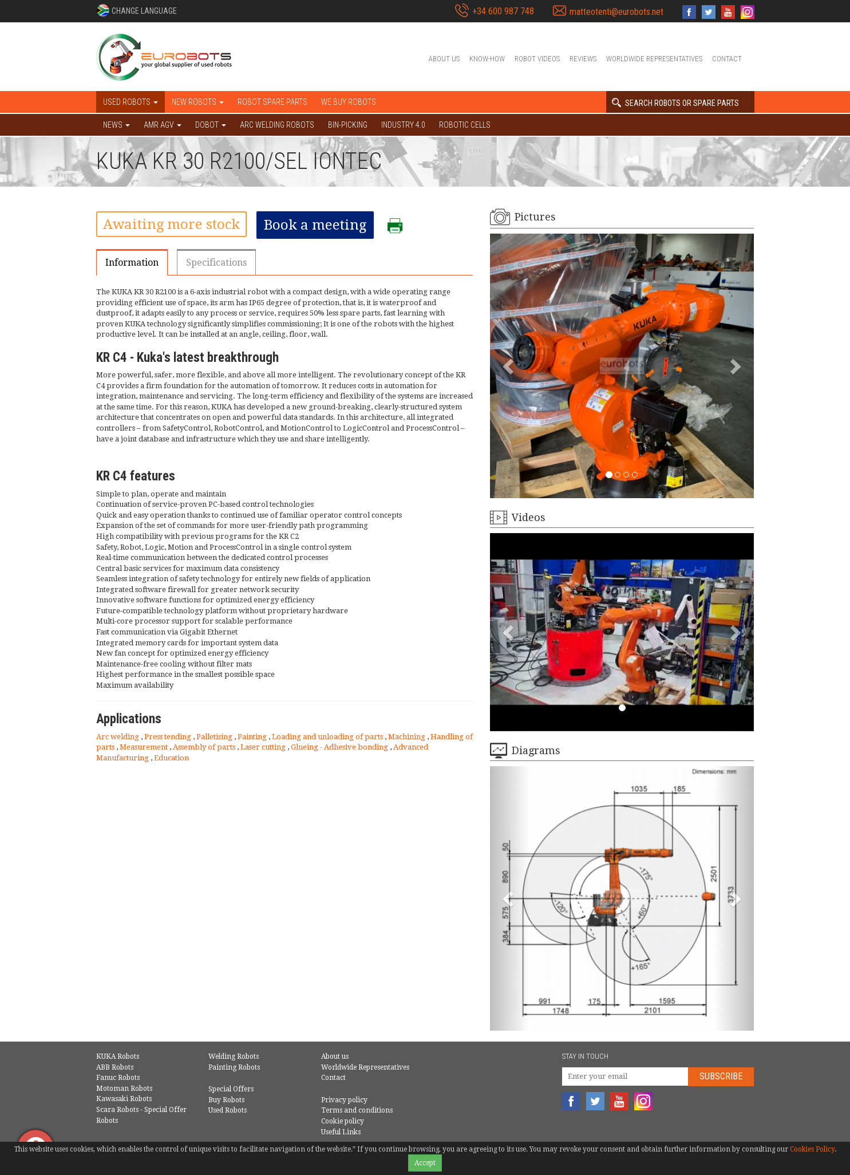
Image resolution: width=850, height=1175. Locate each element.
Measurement (144, 747)
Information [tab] (132, 262)
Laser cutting (263, 747)
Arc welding (118, 736)
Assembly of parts (205, 747)
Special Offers (231, 1089)
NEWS (116, 124)
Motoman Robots (124, 1089)
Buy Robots (226, 1100)
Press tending (168, 736)
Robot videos (537, 58)
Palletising (215, 736)
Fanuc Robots (118, 1078)
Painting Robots (234, 1067)
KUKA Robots (117, 1056)
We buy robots (348, 102)
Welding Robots (233, 1056)
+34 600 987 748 (503, 11)
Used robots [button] (130, 102)
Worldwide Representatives (654, 58)
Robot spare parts (272, 102)
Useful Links (341, 1132)
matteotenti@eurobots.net (616, 11)
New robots (198, 102)
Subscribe (720, 1076)
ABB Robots (114, 1067)
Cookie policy (342, 1121)
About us (444, 58)
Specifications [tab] (216, 262)
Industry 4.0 (403, 124)
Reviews (583, 58)
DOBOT (210, 124)
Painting (253, 736)
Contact (727, 58)
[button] (136, 10)
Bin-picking (347, 124)
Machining (407, 736)
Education (171, 758)
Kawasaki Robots (124, 1099)
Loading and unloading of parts (328, 736)
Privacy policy (344, 1100)
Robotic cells (465, 124)
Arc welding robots (277, 124)
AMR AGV (162, 124)
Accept (425, 1163)
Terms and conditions (357, 1110)
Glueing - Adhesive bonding (340, 747)
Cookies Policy (812, 1149)
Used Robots (227, 1110)
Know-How (487, 58)
